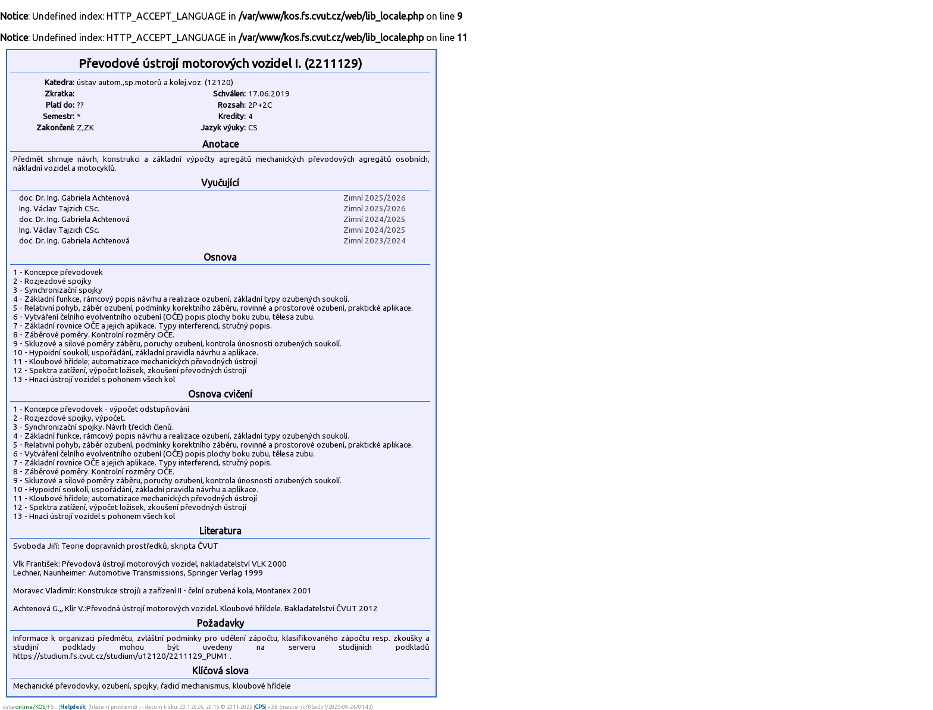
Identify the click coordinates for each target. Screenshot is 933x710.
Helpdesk (72, 706)
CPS (260, 706)
